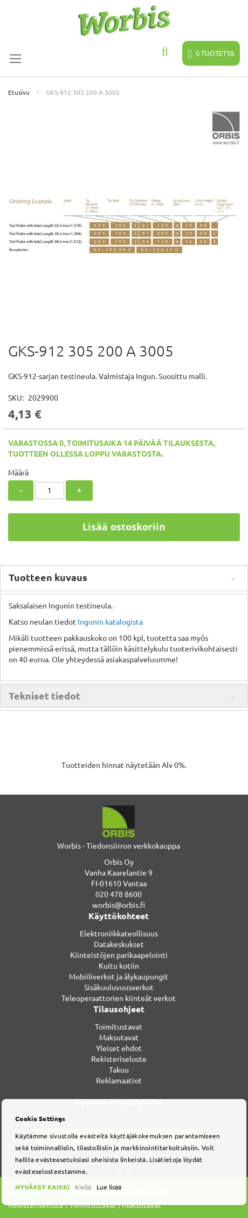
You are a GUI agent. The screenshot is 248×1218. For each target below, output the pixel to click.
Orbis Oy (119, 861)
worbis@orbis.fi (118, 904)
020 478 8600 (118, 894)
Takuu (119, 1069)
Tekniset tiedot (44, 695)
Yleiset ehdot (119, 1048)
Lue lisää (109, 1186)
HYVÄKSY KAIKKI (42, 1186)
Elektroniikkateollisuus (119, 933)
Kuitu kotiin (119, 965)
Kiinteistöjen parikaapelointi (119, 955)
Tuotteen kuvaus (48, 577)
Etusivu (19, 92)
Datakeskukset (119, 944)
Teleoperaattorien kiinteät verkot (118, 998)
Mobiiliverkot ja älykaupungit (118, 976)
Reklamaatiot (119, 1080)
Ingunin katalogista (110, 621)
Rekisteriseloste (119, 1058)
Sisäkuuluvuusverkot (119, 987)
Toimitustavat (118, 1026)
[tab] (124, 578)
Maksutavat (119, 1037)
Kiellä (83, 1186)
